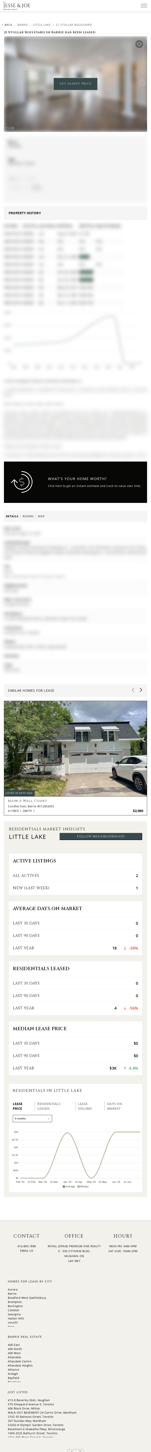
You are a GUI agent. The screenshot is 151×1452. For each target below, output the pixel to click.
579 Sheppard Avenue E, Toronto (31, 1404)
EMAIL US (26, 1251)
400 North (15, 1349)
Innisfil (13, 1322)
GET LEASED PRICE (75, 83)
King (11, 1327)
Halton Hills (16, 1318)
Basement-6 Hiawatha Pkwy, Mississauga (36, 1429)
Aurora (12, 1289)
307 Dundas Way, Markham (27, 1421)
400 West (14, 1353)
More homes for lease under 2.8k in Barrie (34, 404)
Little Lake (42, 25)
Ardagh (13, 1374)
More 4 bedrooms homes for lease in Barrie (34, 576)
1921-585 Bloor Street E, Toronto (30, 1437)
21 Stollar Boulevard (74, 25)
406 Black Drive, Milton (24, 1408)
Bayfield (13, 1378)
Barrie (22, 25)
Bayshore (14, 1382)
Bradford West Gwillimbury (27, 1298)
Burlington (15, 1306)
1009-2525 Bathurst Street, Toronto (32, 1433)
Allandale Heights (20, 1365)
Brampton (15, 1302)
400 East (14, 1345)
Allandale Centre (19, 1361)
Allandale (14, 1357)
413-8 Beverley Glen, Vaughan (29, 1400)
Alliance (13, 1369)
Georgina (14, 1314)
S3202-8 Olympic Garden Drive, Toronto (36, 1425)
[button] (142, 83)
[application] (72, 338)
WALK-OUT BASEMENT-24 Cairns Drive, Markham (42, 1412)
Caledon (13, 1310)
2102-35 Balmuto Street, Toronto (30, 1417)
